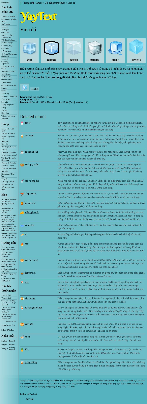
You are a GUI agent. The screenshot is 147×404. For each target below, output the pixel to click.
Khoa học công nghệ (8, 168)
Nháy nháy (5, 113)
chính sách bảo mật (135, 384)
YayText (29, 399)
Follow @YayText (7, 330)
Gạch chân (5, 32)
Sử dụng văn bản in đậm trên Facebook (8, 249)
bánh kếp (29, 324)
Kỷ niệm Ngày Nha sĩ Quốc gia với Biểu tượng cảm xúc (9, 235)
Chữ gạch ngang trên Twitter (8, 275)
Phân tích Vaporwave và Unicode (7, 210)
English (4, 341)
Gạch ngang (5, 24)
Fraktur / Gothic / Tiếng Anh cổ (7, 36)
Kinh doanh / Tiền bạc (7, 175)
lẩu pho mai (30, 193)
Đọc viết (4, 171)
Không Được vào (7, 105)
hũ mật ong (30, 203)
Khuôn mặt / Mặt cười (7, 130)
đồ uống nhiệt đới (33, 307)
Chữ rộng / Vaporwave (5, 63)
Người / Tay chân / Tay (8, 137)
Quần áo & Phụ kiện (8, 163)
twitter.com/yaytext (84, 381)
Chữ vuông (5, 48)
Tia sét (3, 91)
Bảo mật (4, 102)
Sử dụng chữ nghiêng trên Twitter (9, 270)
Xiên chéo (4, 27)
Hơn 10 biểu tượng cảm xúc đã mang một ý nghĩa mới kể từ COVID (8, 218)
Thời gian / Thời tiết (8, 152)
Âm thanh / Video (7, 166)
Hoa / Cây (4, 144)
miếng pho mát (32, 212)
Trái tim (4, 110)
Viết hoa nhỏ (6, 51)
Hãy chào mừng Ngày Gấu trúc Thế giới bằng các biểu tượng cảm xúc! (9, 227)
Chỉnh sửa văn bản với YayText (8, 280)
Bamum (4, 88)
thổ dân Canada (6, 80)
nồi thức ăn (30, 273)
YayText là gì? (6, 295)
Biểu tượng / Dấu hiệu (7, 188)
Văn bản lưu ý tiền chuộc (8, 68)
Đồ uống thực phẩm (8, 147)
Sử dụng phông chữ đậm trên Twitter (8, 265)
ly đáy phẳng (31, 362)
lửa (26, 244)
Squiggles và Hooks (8, 71)
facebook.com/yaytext (105, 381)
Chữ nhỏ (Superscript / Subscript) (9, 55)
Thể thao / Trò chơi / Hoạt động (8, 159)
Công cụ (4, 179)
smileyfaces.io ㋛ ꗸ (8, 325)
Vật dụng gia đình (7, 182)
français (4, 345)
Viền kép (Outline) (8, 40)
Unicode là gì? (6, 298)
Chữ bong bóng (6, 46)
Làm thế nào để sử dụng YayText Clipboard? (8, 310)
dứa (26, 349)
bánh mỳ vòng (31, 260)
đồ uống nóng (31, 152)
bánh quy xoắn (31, 164)
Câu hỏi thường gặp (8, 288)
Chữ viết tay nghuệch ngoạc (9, 20)
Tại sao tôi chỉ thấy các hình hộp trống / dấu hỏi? (8, 303)
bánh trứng (30, 298)
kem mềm (29, 135)
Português (4, 349)
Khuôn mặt (5, 94)
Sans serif (4, 59)
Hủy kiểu (4, 119)
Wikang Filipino (12, 348)
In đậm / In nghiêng (8, 16)
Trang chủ (5, 3)
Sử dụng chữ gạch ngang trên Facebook (8, 260)
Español (12, 341)
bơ (26, 234)
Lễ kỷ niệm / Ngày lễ (9, 155)
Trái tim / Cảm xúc (8, 134)
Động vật (4, 141)
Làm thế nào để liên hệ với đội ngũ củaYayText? (8, 317)
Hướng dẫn (8, 242)
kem (27, 282)
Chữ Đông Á (5, 74)
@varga (52, 387)
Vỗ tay (3, 108)
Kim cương (5, 99)
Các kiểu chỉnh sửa (7, 9)
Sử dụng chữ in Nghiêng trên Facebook (6, 254)
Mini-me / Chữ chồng (9, 96)
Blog (4, 194)
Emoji (5, 124)
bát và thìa (29, 225)
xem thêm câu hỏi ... (11, 321)
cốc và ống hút (32, 181)
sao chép (35, 89)
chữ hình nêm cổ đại (8, 85)
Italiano (12, 345)
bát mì (27, 336)
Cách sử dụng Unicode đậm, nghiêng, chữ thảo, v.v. (9, 202)
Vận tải (4, 150)
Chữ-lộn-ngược (7, 43)
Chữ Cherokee (6, 77)
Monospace (5, 30)
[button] (21, 3)
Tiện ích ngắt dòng (8, 116)
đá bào (28, 123)
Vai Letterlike (6, 82)
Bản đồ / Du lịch (7, 184)
